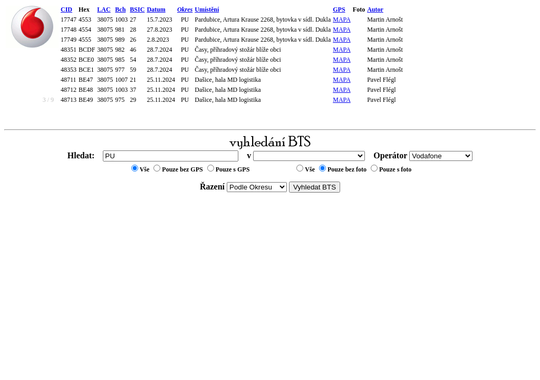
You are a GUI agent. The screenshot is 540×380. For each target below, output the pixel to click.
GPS (339, 9)
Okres (184, 9)
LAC (103, 9)
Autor (375, 9)
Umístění (207, 9)
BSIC (137, 9)
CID (66, 9)
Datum (156, 9)
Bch (120, 9)
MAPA (342, 19)
